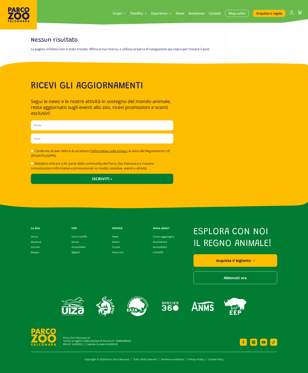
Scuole (116, 247)
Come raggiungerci (164, 236)
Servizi (75, 242)
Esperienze (159, 14)
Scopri (117, 14)
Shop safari (236, 13)
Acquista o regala (269, 13)
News (180, 14)
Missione (36, 242)
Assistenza (196, 14)
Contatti (215, 14)
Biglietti (76, 252)
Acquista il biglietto (233, 260)
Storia (34, 236)
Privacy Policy (196, 359)
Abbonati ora (235, 277)
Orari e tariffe (79, 236)
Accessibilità (78, 247)
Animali (35, 247)
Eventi (115, 242)
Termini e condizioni (172, 359)
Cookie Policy (216, 359)
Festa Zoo (118, 252)
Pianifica (136, 14)
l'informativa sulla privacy (108, 151)
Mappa (35, 252)
